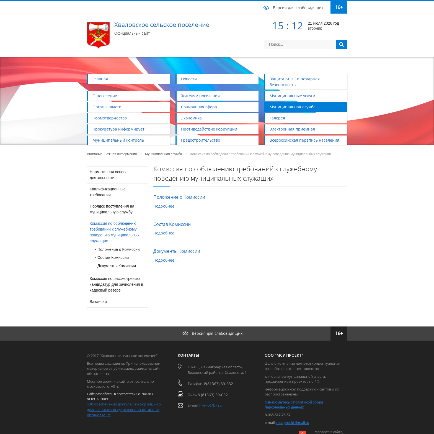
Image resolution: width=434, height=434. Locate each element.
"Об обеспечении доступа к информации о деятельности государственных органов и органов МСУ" (124, 409)
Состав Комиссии (113, 257)
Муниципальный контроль (118, 140)
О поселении (104, 95)
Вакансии (98, 301)
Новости (189, 78)
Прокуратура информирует (118, 129)
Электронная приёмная (292, 129)
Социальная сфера (199, 106)
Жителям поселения (200, 95)
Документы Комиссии (116, 266)
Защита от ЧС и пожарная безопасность (295, 81)
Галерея (277, 118)
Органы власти (107, 106)
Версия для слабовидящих (298, 7)
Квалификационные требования (108, 192)
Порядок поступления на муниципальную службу (112, 209)
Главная (100, 78)
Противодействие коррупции (209, 129)
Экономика (191, 118)
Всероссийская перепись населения (304, 140)
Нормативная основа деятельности (109, 175)
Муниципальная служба (293, 106)
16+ (339, 7)
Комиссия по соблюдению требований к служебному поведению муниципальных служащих (115, 232)
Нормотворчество (109, 118)
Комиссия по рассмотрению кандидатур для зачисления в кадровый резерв (116, 284)
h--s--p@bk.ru (210, 405)
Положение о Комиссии (118, 249)
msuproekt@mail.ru (292, 422)
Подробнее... (165, 206)
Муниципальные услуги (292, 95)
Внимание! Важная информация (112, 154)
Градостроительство (200, 140)
